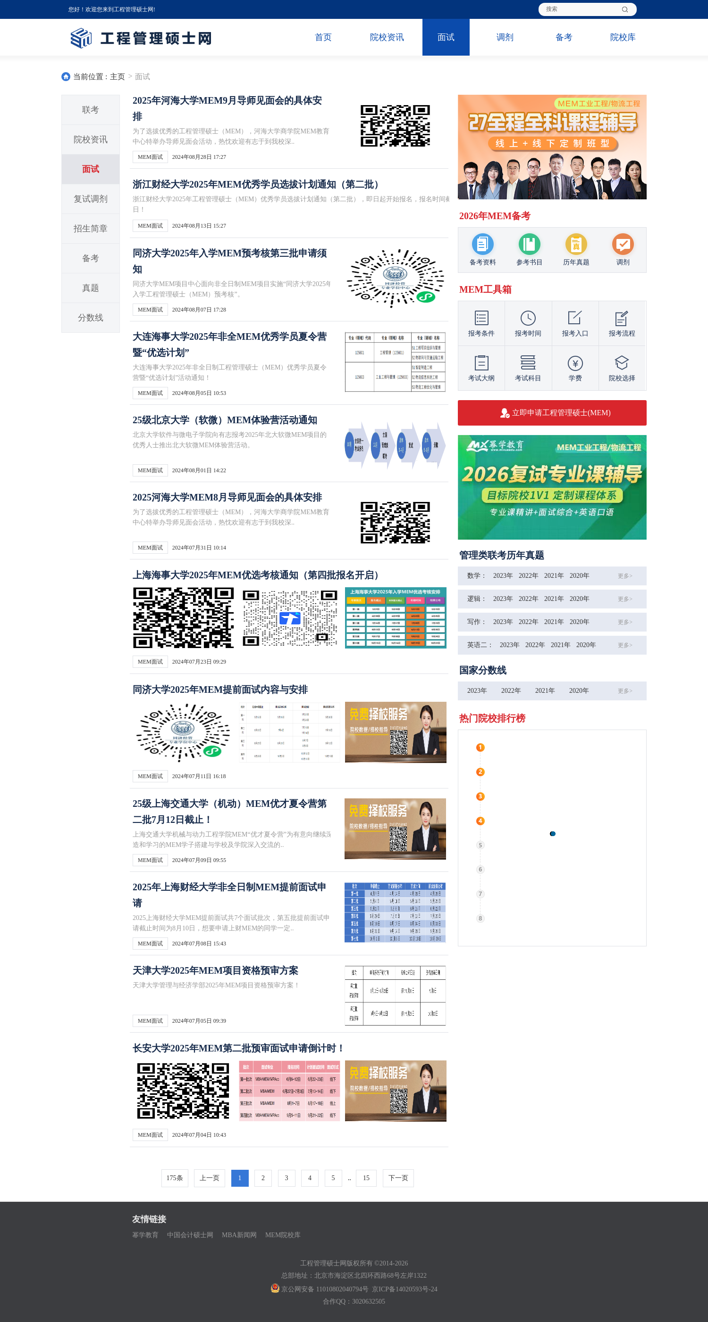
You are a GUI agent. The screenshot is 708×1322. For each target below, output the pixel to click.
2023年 (503, 575)
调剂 (505, 37)
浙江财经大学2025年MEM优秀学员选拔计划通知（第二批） (258, 184)
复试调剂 (91, 199)
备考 (564, 37)
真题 (90, 288)
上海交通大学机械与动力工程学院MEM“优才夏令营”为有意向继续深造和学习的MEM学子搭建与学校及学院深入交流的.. (233, 839)
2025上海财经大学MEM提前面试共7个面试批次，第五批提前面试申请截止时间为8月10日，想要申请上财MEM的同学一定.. (231, 923)
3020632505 (368, 1301)
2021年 (554, 575)
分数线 (90, 317)
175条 (175, 1178)
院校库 (623, 37)
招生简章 (91, 228)
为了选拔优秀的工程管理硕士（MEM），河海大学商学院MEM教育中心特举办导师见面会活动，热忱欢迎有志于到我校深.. (231, 136)
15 (366, 1178)
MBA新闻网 (239, 1235)
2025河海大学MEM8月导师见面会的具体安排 (227, 497)
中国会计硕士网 (190, 1235)
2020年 (580, 575)
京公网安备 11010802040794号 (319, 1289)
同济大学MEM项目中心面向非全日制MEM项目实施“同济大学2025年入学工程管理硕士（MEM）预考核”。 (232, 289)
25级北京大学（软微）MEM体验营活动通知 (225, 420)
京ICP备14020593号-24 (404, 1289)
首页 (323, 37)
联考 (90, 110)
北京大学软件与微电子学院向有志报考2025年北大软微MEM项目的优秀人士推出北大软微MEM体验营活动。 (230, 440)
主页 (117, 77)
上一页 (209, 1178)
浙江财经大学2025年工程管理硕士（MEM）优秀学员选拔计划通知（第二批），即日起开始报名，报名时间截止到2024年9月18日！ (317, 204)
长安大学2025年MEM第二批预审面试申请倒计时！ (239, 1048)
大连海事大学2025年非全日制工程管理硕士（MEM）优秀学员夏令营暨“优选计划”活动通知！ (230, 372)
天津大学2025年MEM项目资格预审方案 (215, 970)
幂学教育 (145, 1235)
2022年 (529, 575)
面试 (446, 37)
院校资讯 (387, 37)
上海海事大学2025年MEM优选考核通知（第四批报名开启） (258, 575)
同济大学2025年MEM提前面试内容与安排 (220, 689)
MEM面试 (150, 157)
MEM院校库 (283, 1235)
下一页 (398, 1178)
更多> (625, 576)
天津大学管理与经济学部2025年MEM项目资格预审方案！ (216, 985)
